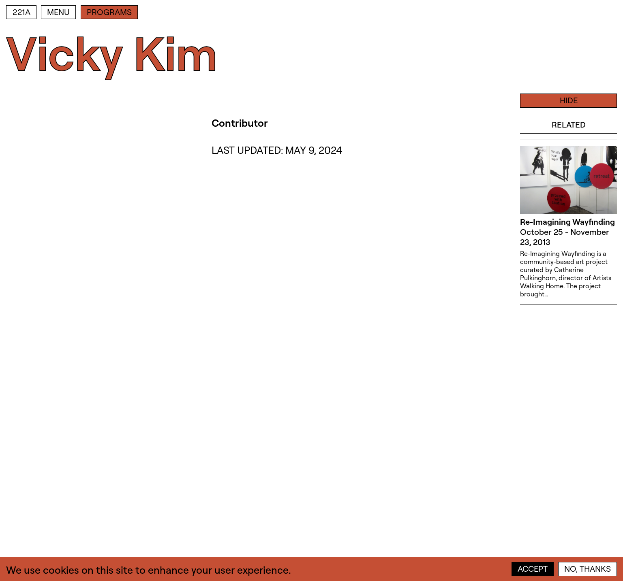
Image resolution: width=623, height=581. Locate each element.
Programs (109, 12)
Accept (533, 569)
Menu (58, 12)
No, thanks (587, 569)
